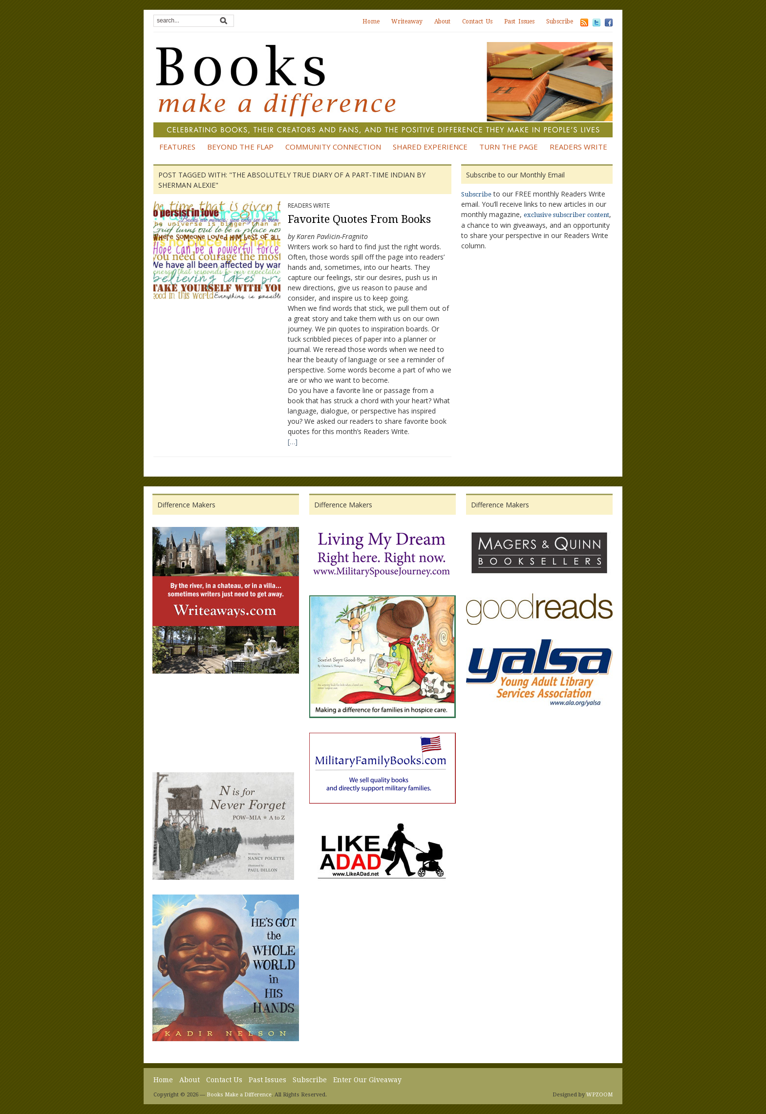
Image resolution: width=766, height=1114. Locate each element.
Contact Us (477, 21)
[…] (293, 441)
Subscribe (559, 21)
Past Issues (519, 21)
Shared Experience (430, 147)
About (442, 21)
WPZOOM (599, 1095)
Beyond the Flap (240, 147)
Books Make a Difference (239, 1095)
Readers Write (578, 147)
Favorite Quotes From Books (359, 219)
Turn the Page (508, 147)
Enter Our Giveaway (367, 1080)
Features (177, 147)
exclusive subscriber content (566, 214)
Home (371, 21)
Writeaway (407, 21)
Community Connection (333, 147)
